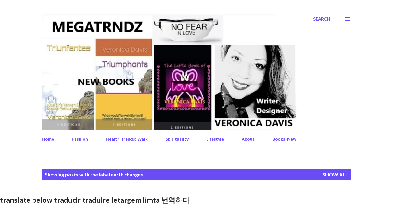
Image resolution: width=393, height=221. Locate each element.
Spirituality (177, 139)
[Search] (321, 19)
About (248, 139)
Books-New (284, 139)
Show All (335, 174)
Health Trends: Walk (127, 139)
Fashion (80, 139)
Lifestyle (215, 139)
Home (48, 139)
